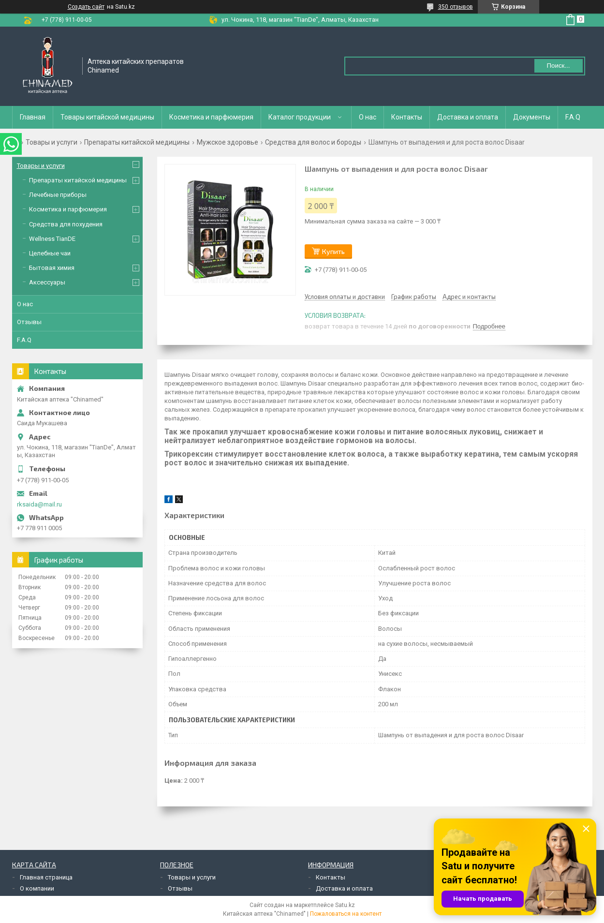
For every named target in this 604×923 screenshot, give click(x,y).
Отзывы (29, 322)
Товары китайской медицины (107, 117)
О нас (367, 117)
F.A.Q (572, 117)
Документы (531, 117)
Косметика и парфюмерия (211, 117)
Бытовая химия (51, 267)
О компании (37, 888)
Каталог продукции (299, 117)
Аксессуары (47, 282)
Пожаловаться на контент (346, 913)
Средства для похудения (66, 224)
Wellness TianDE (52, 238)
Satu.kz (345, 905)
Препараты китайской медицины (137, 142)
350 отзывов (455, 6)
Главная (32, 117)
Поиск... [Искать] (558, 65)
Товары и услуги (51, 142)
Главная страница (46, 877)
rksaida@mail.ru (39, 504)
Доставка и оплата (467, 117)
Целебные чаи (50, 253)
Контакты (406, 117)
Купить (333, 251)
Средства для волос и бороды (313, 142)
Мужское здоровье (227, 142)
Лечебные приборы (58, 194)
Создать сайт (86, 6)
